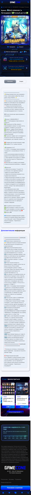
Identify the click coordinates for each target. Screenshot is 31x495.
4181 (8, 407)
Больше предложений (15, 437)
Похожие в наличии (15, 488)
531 (22, 407)
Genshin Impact (7, 7)
